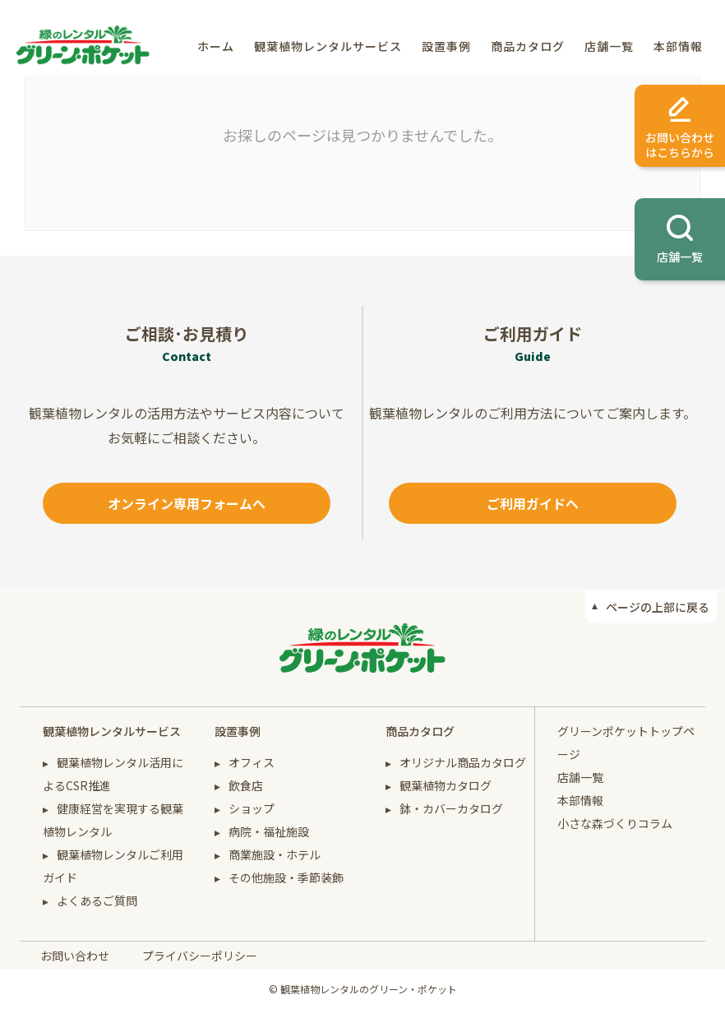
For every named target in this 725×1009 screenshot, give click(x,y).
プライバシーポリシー (199, 955)
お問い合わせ (74, 955)
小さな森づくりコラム (614, 823)
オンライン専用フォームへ (187, 503)
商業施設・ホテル (275, 854)
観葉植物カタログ (445, 785)
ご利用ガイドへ (533, 503)
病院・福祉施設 (269, 831)
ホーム (215, 46)
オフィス (252, 762)
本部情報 (678, 46)
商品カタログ (528, 46)
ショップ (252, 808)
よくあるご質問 (97, 900)
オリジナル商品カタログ (462, 762)
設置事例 (446, 46)
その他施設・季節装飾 (286, 877)
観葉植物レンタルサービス (328, 46)
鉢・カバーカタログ (451, 808)
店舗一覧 (609, 46)
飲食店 (246, 785)
